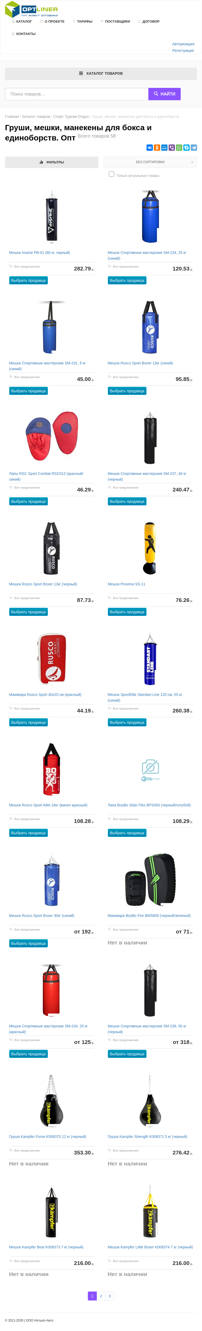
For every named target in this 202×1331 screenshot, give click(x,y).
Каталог (22, 21)
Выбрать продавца (28, 280)
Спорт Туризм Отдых (71, 116)
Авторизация (183, 44)
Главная (12, 116)
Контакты (24, 34)
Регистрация (183, 50)
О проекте (52, 21)
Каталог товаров (36, 116)
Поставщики (115, 21)
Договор (149, 21)
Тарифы (82, 21)
